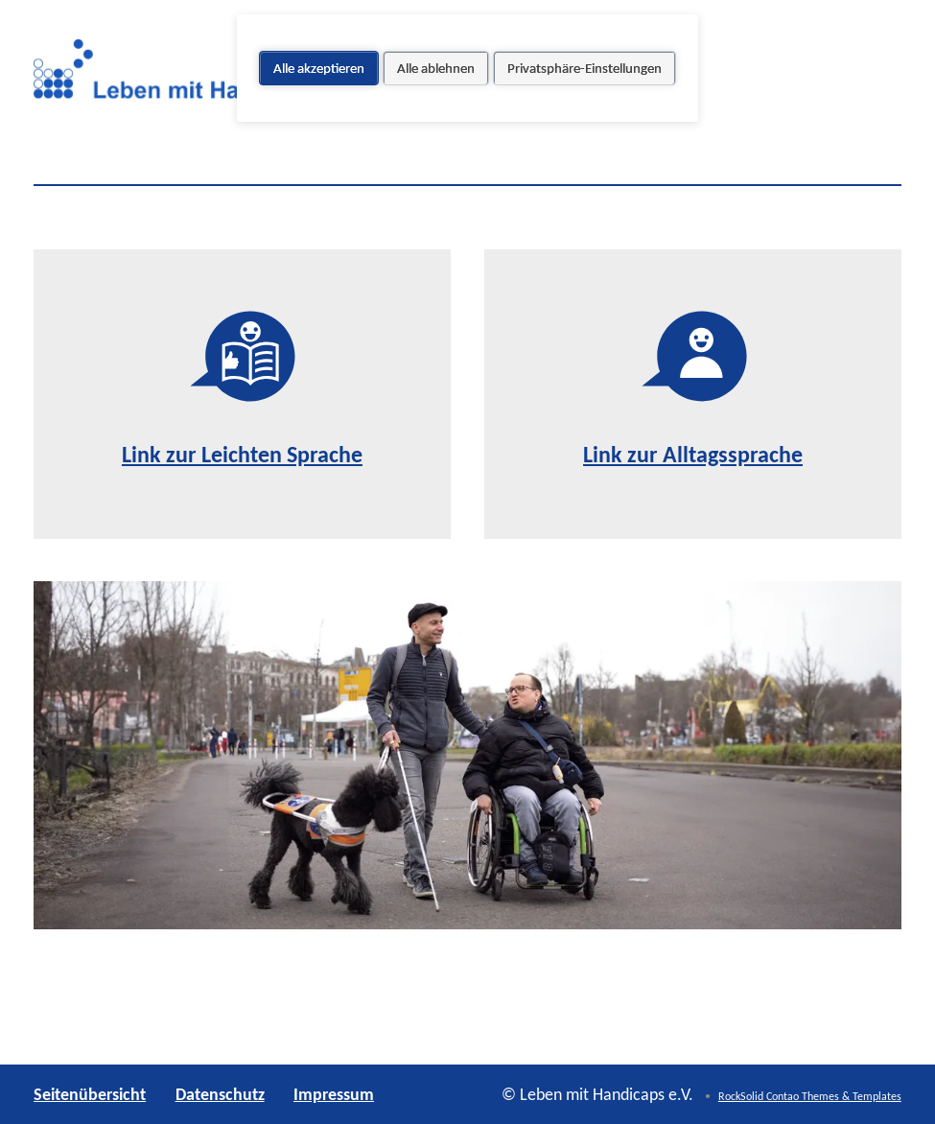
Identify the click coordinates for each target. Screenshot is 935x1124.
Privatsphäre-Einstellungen (584, 68)
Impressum (333, 1094)
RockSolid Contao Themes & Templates (809, 1096)
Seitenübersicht (90, 1094)
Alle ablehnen (436, 68)
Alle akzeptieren (318, 68)
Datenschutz (220, 1094)
